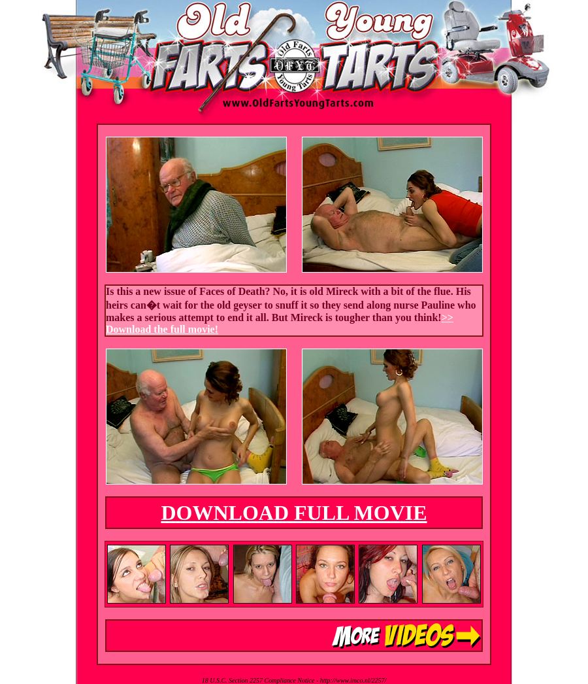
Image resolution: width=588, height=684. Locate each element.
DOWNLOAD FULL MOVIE (294, 512)
